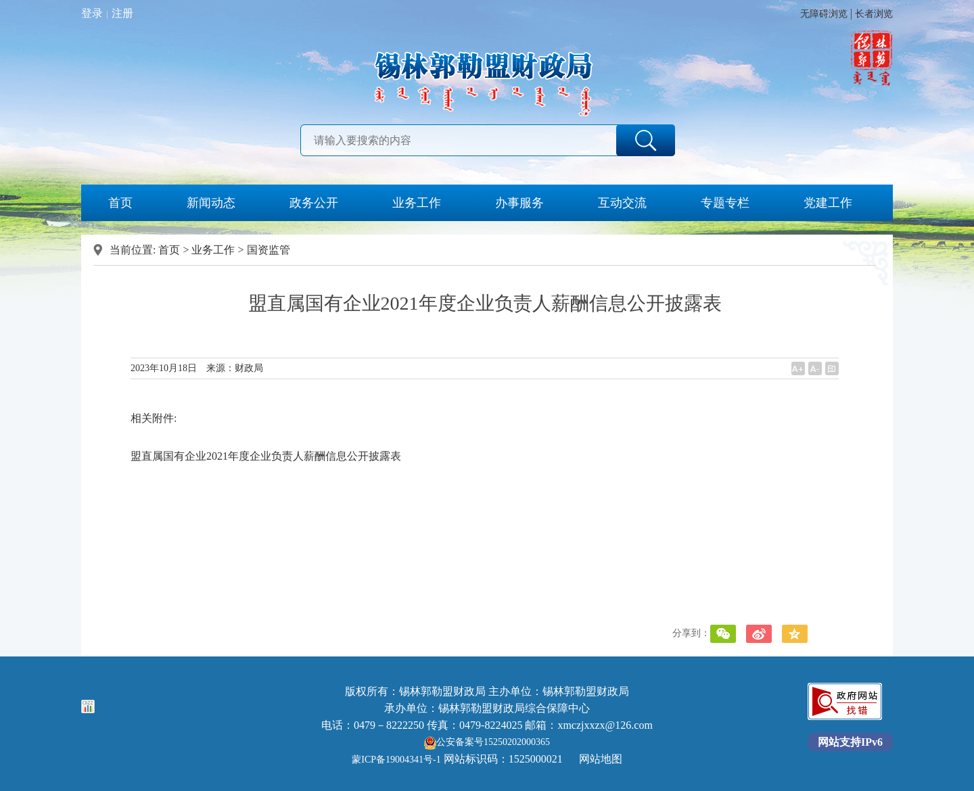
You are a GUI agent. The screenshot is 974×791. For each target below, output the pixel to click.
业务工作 (416, 203)
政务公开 (313, 203)
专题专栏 (725, 203)
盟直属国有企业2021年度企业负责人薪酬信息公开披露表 (266, 456)
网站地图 (600, 759)
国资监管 (268, 250)
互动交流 (622, 203)
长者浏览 (874, 14)
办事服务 (519, 203)
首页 (120, 203)
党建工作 (828, 203)
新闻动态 (211, 203)
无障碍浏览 (824, 14)
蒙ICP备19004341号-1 (396, 759)
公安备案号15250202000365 (487, 742)
